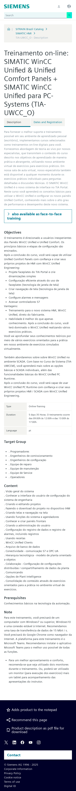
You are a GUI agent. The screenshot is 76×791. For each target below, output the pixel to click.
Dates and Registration (48, 122)
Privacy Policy (12, 773)
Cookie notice (12, 777)
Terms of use (12, 781)
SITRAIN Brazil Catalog (30, 29)
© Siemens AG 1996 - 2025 (21, 764)
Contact (13, 755)
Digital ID (10, 786)
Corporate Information (18, 768)
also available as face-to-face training (34, 216)
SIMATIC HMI (24, 33)
